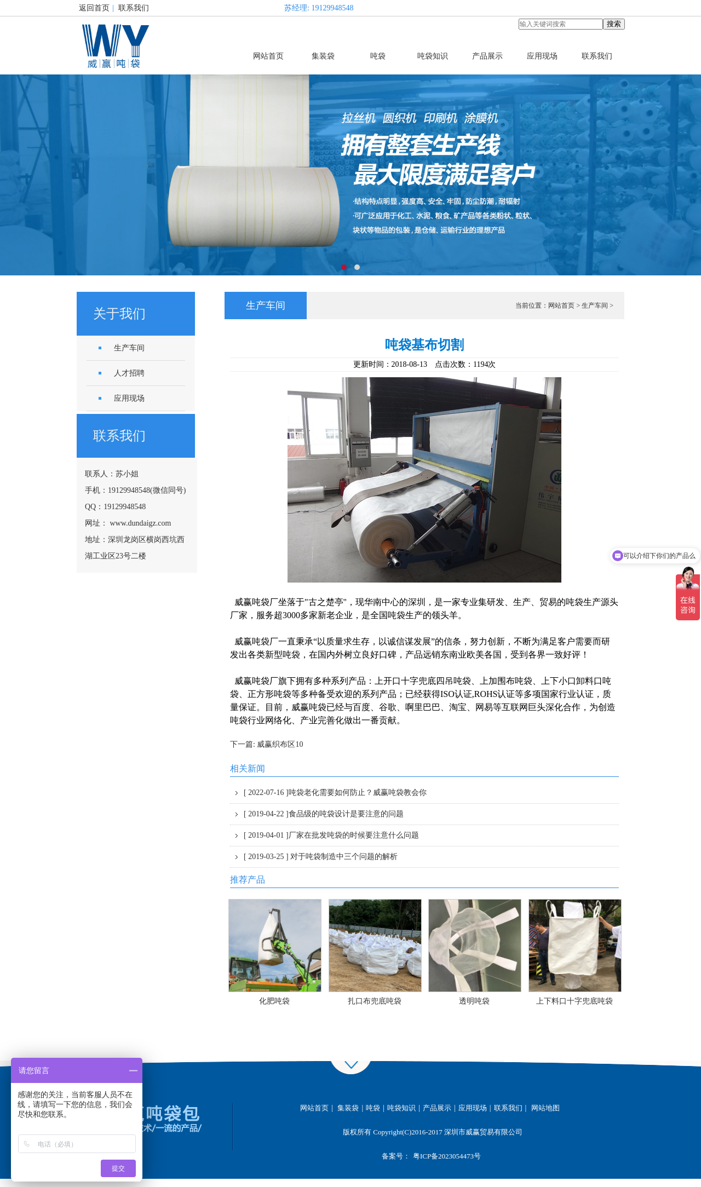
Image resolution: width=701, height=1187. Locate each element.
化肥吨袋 (274, 1001)
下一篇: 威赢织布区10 (266, 744)
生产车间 (595, 305)
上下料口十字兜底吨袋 (574, 1001)
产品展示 (487, 56)
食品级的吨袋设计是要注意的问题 (324, 814)
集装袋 (323, 56)
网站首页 (268, 56)
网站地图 (545, 1108)
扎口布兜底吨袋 (374, 1001)
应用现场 (542, 56)
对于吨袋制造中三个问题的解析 (321, 856)
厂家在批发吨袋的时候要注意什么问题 (331, 835)
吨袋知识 (432, 56)
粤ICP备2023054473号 (447, 1156)
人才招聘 (129, 373)
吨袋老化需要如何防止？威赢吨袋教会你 (335, 792)
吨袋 (378, 56)
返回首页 (94, 8)
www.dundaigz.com (140, 523)
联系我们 (133, 8)
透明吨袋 (474, 1001)
